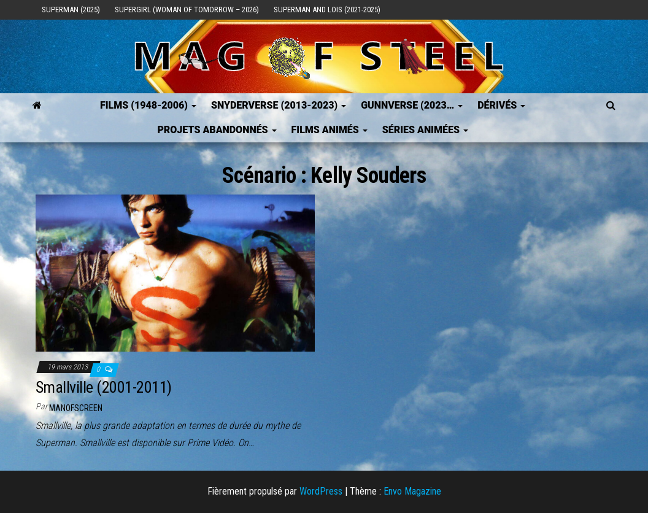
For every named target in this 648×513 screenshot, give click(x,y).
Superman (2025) (71, 9)
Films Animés (329, 130)
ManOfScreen (75, 408)
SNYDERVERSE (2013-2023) (278, 105)
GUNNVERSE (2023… (412, 105)
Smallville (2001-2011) (104, 387)
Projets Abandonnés (216, 130)
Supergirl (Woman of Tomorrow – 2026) (187, 9)
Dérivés (501, 105)
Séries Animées (425, 130)
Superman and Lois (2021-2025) (327, 9)
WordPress (320, 491)
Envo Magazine (412, 491)
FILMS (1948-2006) (148, 105)
